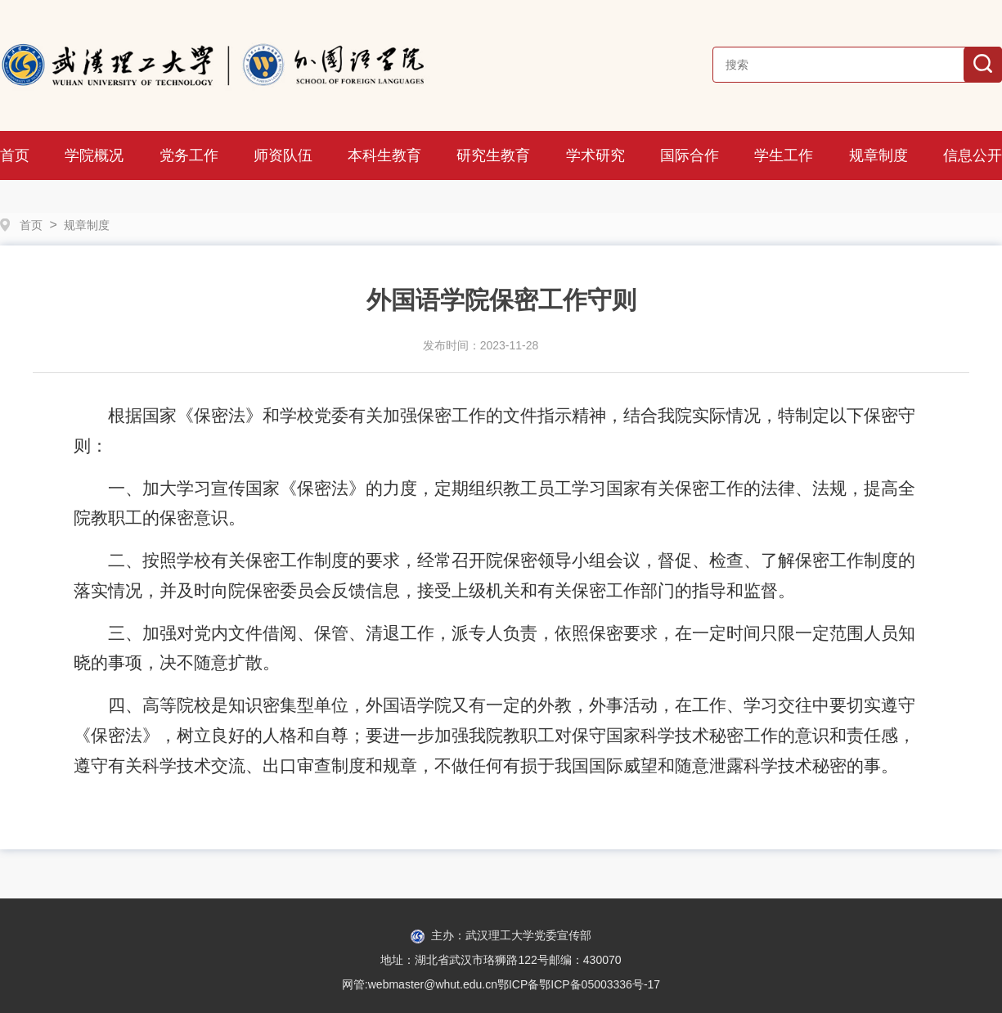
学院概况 (94, 155)
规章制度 (878, 155)
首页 (14, 155)
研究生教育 (493, 155)
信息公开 (972, 155)
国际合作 (689, 155)
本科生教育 (384, 155)
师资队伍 (283, 155)
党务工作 (189, 155)
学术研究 (595, 155)
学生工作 (783, 155)
